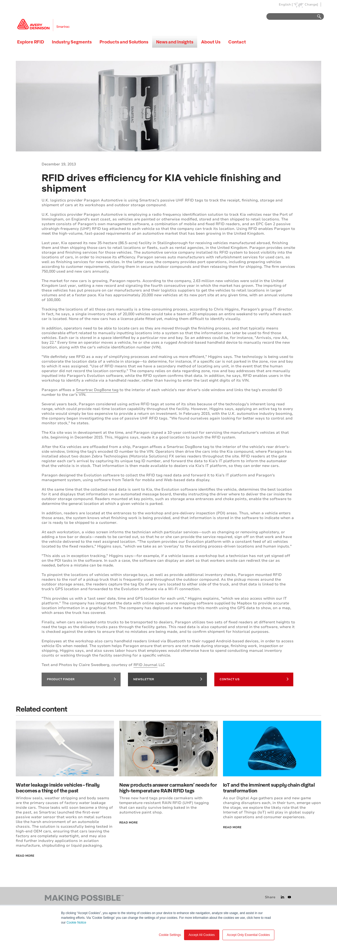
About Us (210, 42)
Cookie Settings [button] (170, 935)
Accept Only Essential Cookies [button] (248, 935)
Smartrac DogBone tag (97, 389)
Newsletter (167, 679)
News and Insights (174, 42)
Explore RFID (30, 42)
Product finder (81, 679)
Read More (25, 856)
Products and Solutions (124, 42)
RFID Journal (145, 664)
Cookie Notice (76, 922)
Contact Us (254, 679)
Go (317, 16)
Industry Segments (72, 42)
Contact (237, 42)
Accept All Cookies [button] (202, 935)
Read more (232, 827)
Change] (311, 5)
